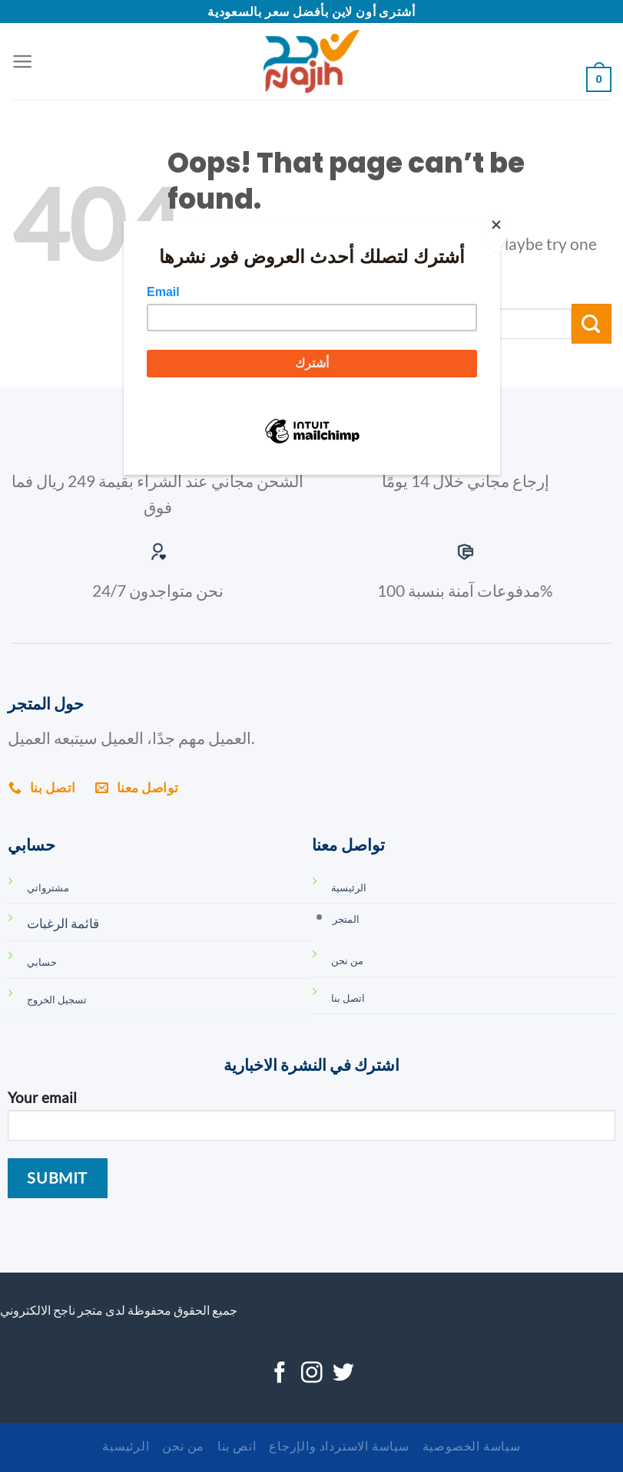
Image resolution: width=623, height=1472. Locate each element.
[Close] (496, 232)
